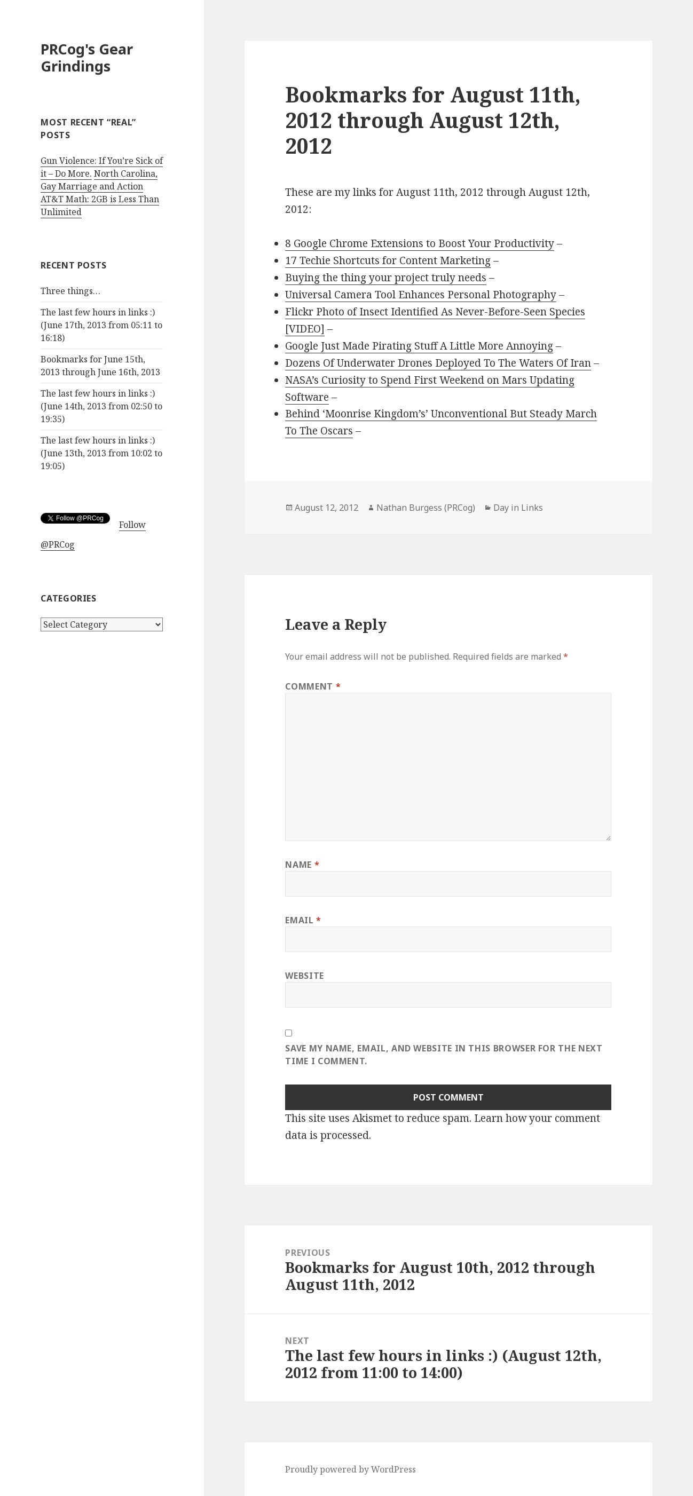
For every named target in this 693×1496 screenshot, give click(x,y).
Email (303, 920)
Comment (313, 686)
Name (302, 864)
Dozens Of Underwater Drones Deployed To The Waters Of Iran (438, 363)
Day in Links (518, 507)
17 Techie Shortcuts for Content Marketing (388, 260)
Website (304, 975)
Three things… (70, 291)
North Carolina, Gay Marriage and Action (99, 180)
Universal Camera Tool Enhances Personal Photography (420, 295)
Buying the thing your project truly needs (385, 277)
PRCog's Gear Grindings (87, 57)
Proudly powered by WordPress (350, 1469)
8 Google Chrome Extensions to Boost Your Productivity (419, 243)
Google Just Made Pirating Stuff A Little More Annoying (419, 346)
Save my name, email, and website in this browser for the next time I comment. (443, 1054)
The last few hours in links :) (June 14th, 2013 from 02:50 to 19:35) (101, 406)
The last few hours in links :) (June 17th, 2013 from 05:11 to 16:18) (101, 325)
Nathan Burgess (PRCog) (425, 507)
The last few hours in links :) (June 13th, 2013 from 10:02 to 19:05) (101, 453)
